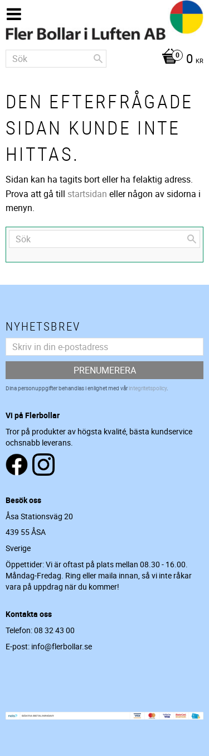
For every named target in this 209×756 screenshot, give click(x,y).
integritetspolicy (148, 388)
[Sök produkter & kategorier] (56, 59)
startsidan (87, 194)
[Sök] (98, 58)
